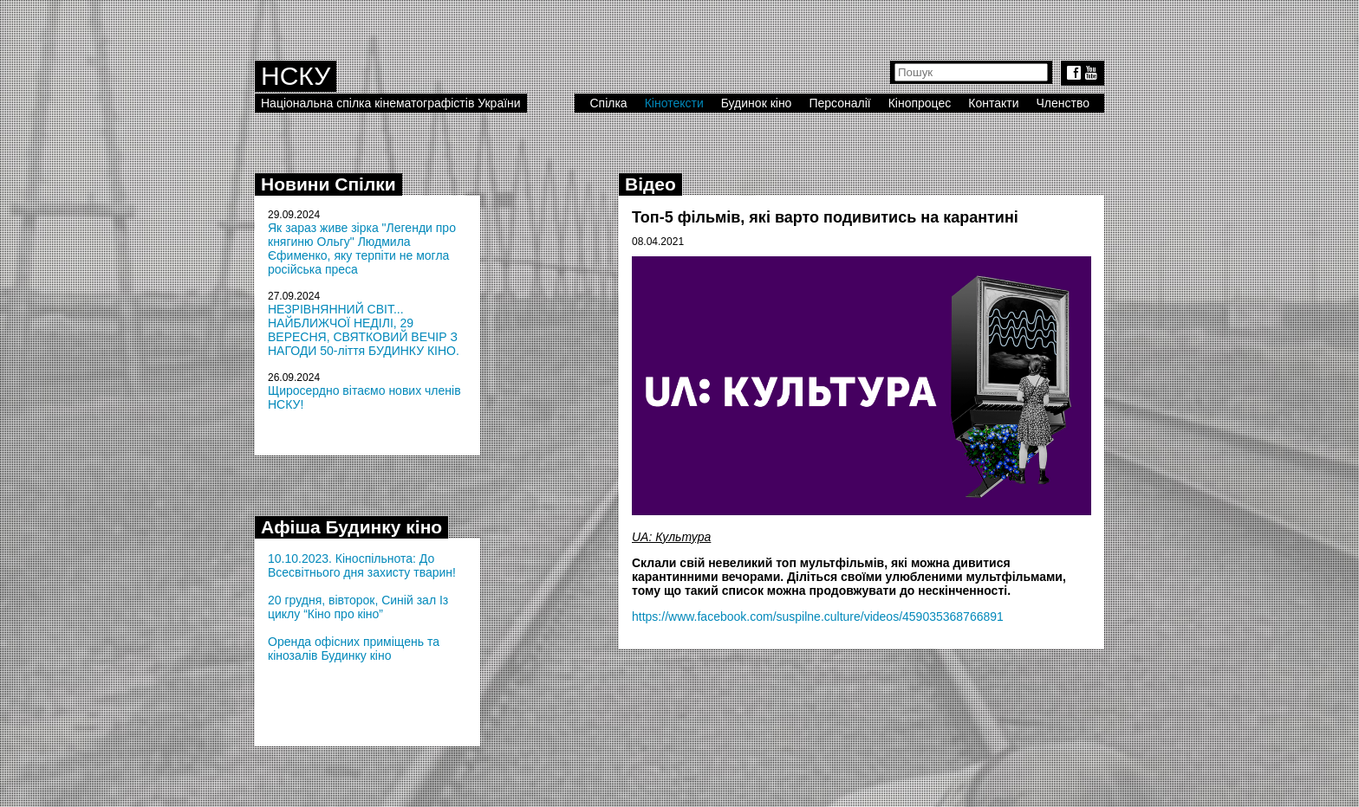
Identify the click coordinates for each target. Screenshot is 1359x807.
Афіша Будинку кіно (351, 527)
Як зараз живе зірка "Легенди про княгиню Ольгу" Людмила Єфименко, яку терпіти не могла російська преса (362, 248)
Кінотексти (674, 103)
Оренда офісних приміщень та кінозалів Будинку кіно (353, 648)
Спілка (608, 103)
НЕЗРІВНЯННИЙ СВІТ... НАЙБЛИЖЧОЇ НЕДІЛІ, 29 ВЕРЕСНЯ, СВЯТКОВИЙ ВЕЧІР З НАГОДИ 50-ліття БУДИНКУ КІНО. (363, 330)
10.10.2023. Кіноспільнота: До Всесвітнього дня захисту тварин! (362, 565)
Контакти (993, 103)
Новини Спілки (328, 184)
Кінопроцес (920, 103)
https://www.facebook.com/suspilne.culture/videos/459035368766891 (818, 616)
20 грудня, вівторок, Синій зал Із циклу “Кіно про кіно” (358, 607)
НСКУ (295, 75)
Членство (1063, 103)
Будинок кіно (756, 103)
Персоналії (839, 103)
